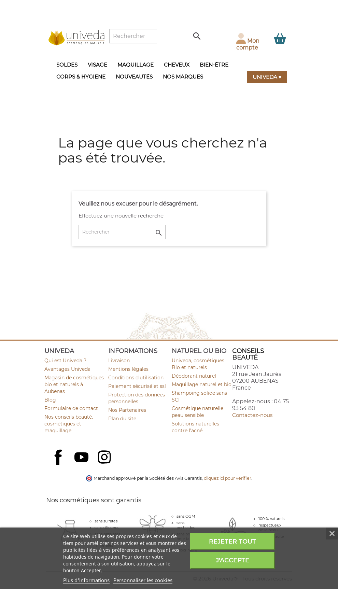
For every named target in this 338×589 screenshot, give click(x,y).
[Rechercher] (133, 36)
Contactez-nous (252, 415)
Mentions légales (128, 369)
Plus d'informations (86, 580)
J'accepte (232, 560)
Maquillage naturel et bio (201, 384)
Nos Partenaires (127, 410)
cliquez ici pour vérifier (227, 478)
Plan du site (122, 419)
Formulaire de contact (71, 408)
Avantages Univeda (67, 369)
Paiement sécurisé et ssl (137, 386)
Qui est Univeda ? (65, 360)
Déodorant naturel (194, 376)
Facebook (59, 464)
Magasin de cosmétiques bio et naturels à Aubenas (74, 384)
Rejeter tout (232, 541)
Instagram (105, 458)
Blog (50, 400)
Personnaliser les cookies (142, 580)
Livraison (119, 360)
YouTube (82, 458)
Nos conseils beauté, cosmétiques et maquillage (68, 424)
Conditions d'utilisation (136, 378)
